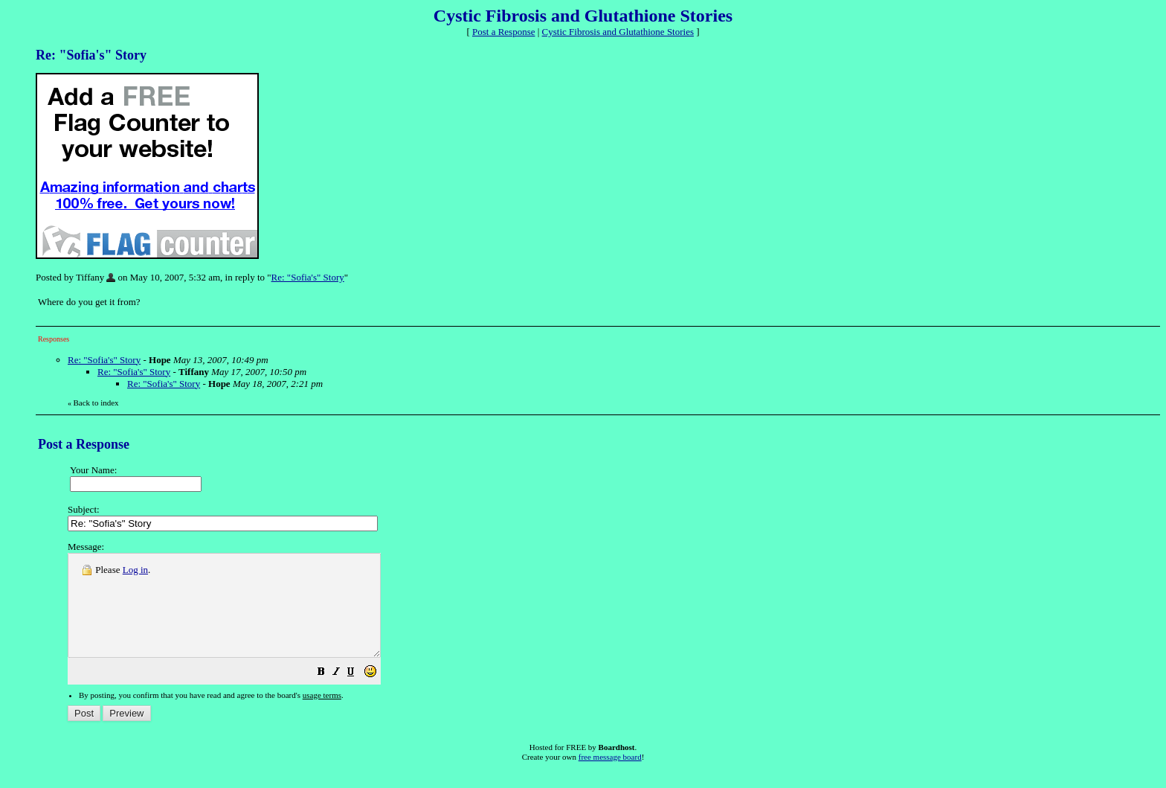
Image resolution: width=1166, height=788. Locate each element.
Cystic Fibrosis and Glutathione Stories (618, 31)
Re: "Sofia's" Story (307, 277)
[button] (358, 693)
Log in (135, 569)
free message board (610, 776)
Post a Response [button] (503, 31)
